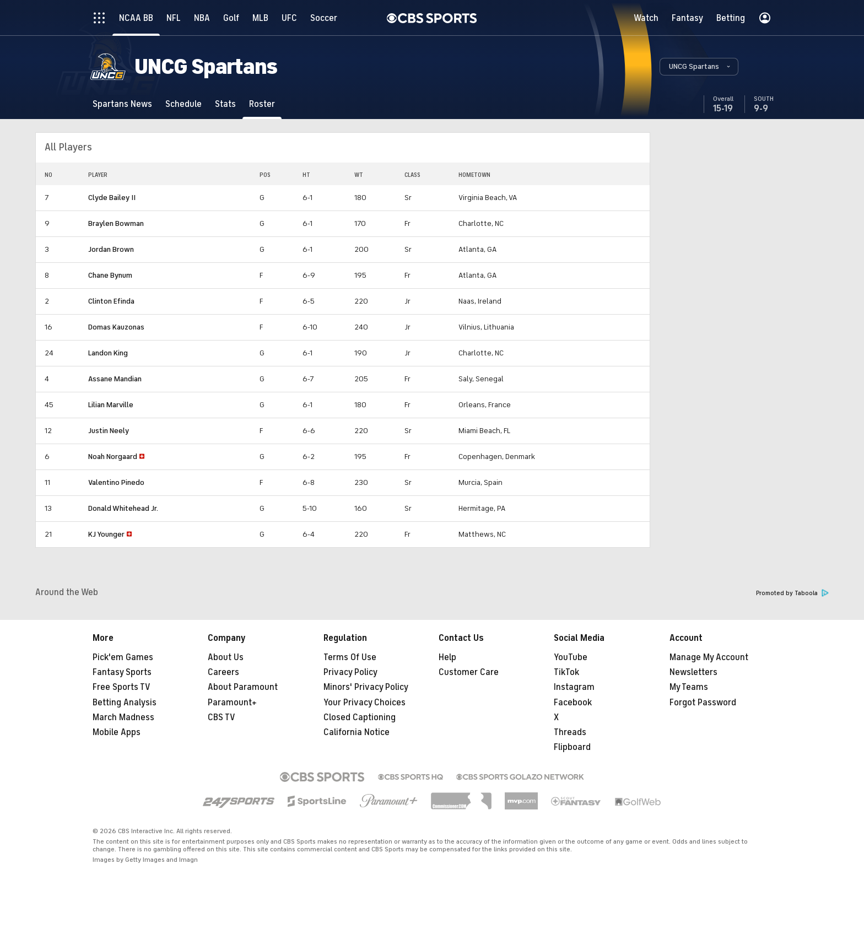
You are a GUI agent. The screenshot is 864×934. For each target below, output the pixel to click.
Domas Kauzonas (116, 327)
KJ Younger (106, 534)
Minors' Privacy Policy (365, 687)
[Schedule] (183, 104)
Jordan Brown (111, 249)
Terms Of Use (349, 657)
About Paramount (243, 687)
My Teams (688, 687)
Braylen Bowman (116, 223)
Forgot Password (702, 702)
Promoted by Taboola (792, 593)
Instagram (574, 687)
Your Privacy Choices (364, 702)
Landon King (108, 353)
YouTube (570, 657)
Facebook (573, 702)
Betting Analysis (124, 702)
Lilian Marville (110, 404)
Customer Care (469, 672)
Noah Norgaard (112, 456)
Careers (223, 672)
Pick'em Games (123, 657)
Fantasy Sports (122, 672)
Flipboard (572, 747)
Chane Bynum (110, 275)
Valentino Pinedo (116, 482)
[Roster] (262, 104)
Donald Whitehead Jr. (123, 508)
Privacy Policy (350, 672)
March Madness (123, 717)
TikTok (566, 672)
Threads (570, 732)
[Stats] (225, 104)
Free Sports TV (121, 687)
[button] (699, 66)
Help (447, 657)
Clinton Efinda (111, 301)
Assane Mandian (115, 379)
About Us (226, 657)
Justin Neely (108, 430)
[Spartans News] (122, 104)
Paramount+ (232, 702)
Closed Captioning (359, 717)
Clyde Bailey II (112, 197)
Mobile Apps (117, 732)
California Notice (356, 732)
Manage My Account (708, 657)
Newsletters (693, 672)
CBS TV (221, 717)
